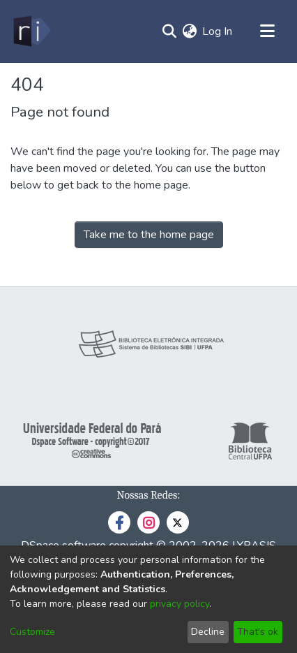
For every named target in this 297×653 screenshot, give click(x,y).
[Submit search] (169, 31)
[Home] (31, 31)
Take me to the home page (149, 234)
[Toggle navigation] (267, 31)
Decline (207, 631)
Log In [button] (218, 31)
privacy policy (179, 603)
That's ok (257, 631)
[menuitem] (189, 31)
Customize (32, 631)
